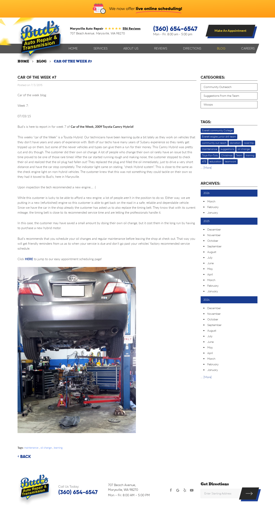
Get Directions (215, 484)
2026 (206, 193)
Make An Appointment (230, 30)
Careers (248, 48)
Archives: (210, 183)
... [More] (206, 168)
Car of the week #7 (73, 61)
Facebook (170, 490)
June (210, 263)
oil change (46, 447)
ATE (204, 161)
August (211, 252)
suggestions (227, 149)
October (212, 240)
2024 (206, 299)
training (250, 155)
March (211, 201)
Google (177, 490)
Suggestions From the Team (221, 95)
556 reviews (131, 29)
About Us (130, 48)
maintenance (31, 447)
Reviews (160, 48)
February (213, 207)
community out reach (214, 142)
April (210, 274)
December (214, 229)
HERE (29, 259)
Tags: (206, 121)
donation (235, 142)
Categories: (213, 77)
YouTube (191, 490)
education (215, 161)
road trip (249, 142)
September (214, 246)
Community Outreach (218, 87)
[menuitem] (73, 48)
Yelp (184, 490)
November (214, 235)
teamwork (230, 161)
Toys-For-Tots (210, 155)
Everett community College (217, 130)
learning (58, 447)
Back (25, 456)
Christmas (226, 155)
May (210, 268)
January (212, 212)
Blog (221, 48)
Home (73, 48)
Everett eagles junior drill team (219, 136)
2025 (206, 221)
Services (100, 48)
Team (239, 155)
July (209, 257)
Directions (192, 48)
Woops (208, 104)
